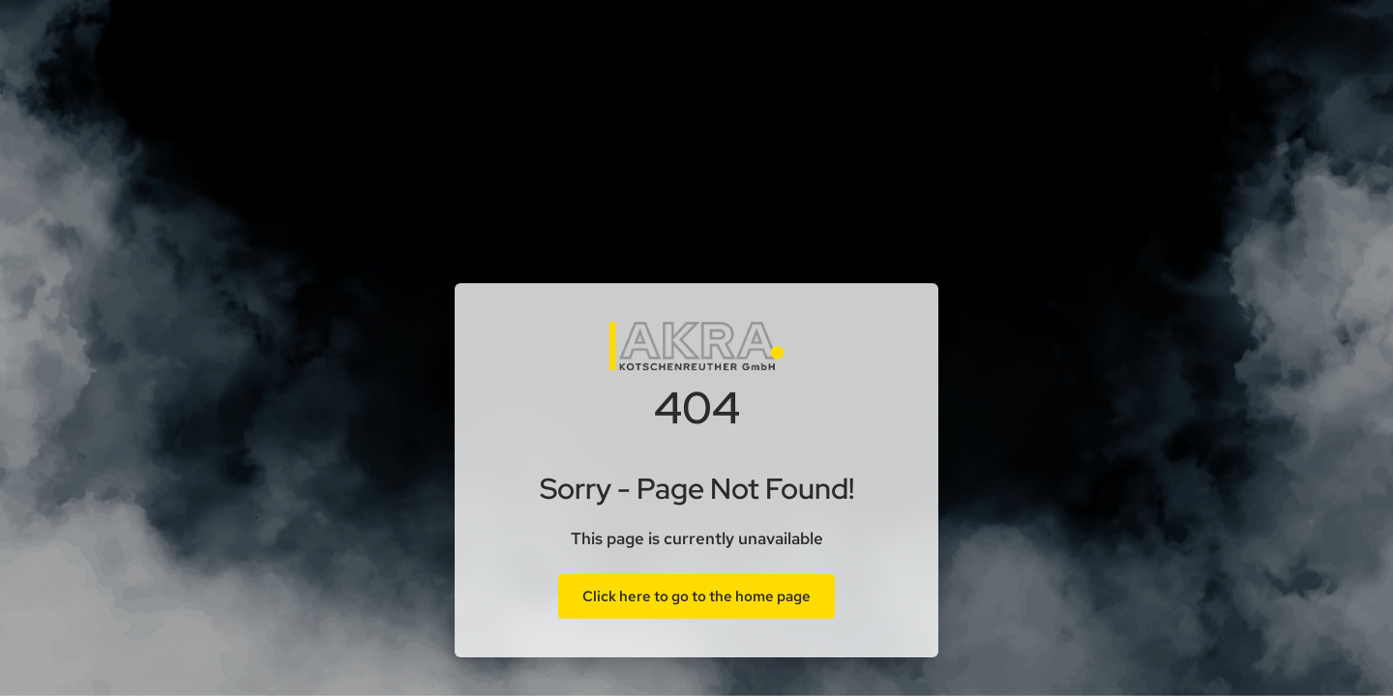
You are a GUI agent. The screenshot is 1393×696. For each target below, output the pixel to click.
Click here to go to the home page (696, 596)
